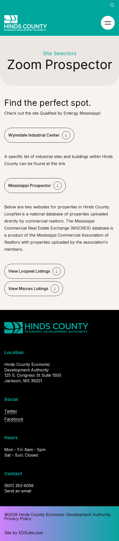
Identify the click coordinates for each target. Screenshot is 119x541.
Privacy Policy (17, 518)
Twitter (10, 411)
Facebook (13, 419)
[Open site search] (112, 5)
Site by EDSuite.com (23, 533)
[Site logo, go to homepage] (25, 23)
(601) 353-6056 (19, 485)
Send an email (17, 490)
